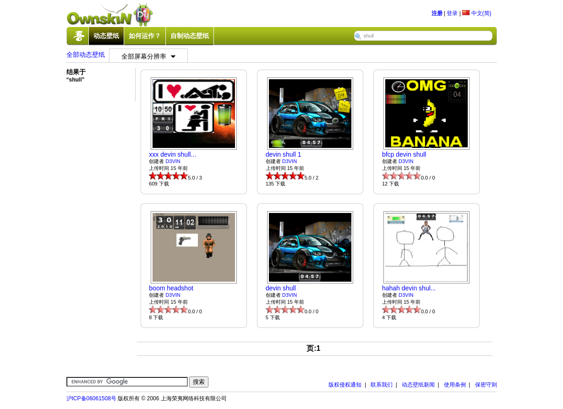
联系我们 (382, 385)
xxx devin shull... (172, 154)
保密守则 (486, 385)
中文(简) (476, 13)
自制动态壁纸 (189, 35)
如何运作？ (145, 35)
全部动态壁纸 (85, 54)
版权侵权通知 (344, 385)
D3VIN (172, 161)
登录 (452, 13)
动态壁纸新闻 (418, 385)
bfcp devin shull (404, 154)
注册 (437, 13)
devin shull (281, 288)
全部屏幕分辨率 (148, 56)
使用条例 (455, 385)
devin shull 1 (283, 154)
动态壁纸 (106, 35)
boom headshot (171, 288)
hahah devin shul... (409, 288)
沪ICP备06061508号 (91, 398)
